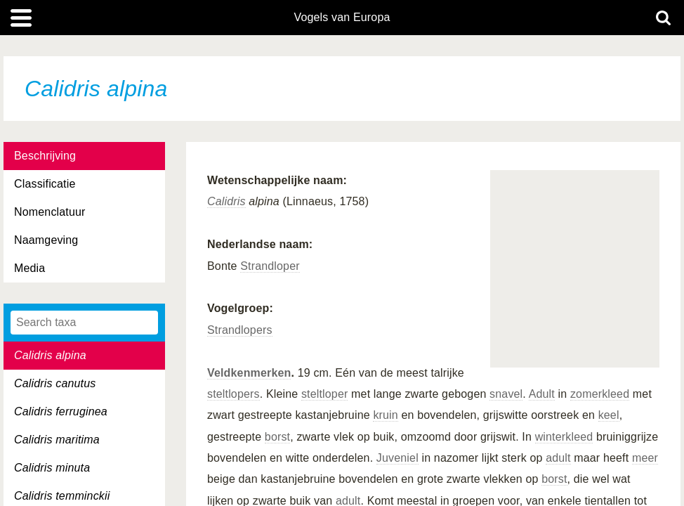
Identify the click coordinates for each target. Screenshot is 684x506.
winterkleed (564, 437)
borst (277, 437)
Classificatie (44, 184)
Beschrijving (45, 156)
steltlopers (233, 394)
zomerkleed (599, 394)
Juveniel (397, 458)
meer (645, 458)
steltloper (324, 394)
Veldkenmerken (249, 373)
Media (29, 268)
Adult (542, 394)
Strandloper (269, 266)
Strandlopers (239, 330)
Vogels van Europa (342, 17)
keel (608, 415)
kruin (385, 415)
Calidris (226, 201)
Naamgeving (46, 240)
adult (558, 458)
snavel (505, 394)
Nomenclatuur (50, 212)
